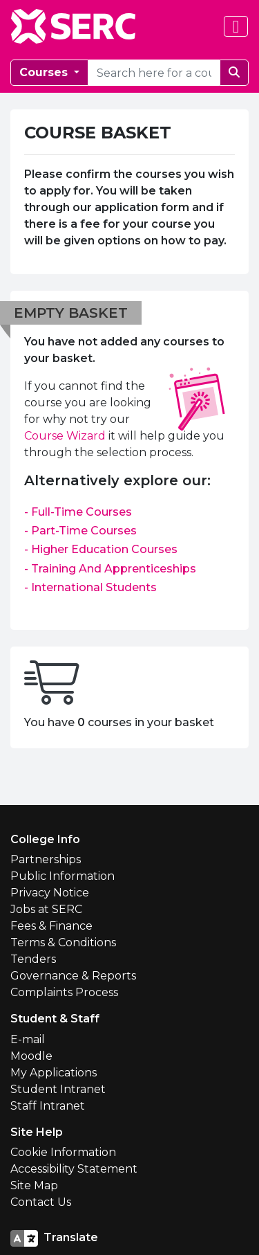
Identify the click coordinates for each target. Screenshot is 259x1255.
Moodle (31, 1056)
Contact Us (40, 1202)
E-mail (27, 1039)
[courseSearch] (154, 73)
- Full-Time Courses (78, 511)
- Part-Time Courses (80, 530)
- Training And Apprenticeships (110, 568)
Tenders (33, 959)
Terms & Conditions (63, 942)
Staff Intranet (47, 1105)
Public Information (62, 876)
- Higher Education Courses (101, 549)
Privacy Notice (49, 892)
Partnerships (45, 859)
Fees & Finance (51, 925)
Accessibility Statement (73, 1168)
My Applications (53, 1072)
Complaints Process (64, 992)
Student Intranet (58, 1089)
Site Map (34, 1185)
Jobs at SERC (46, 909)
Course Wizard (65, 435)
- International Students (90, 587)
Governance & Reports (73, 975)
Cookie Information (63, 1152)
